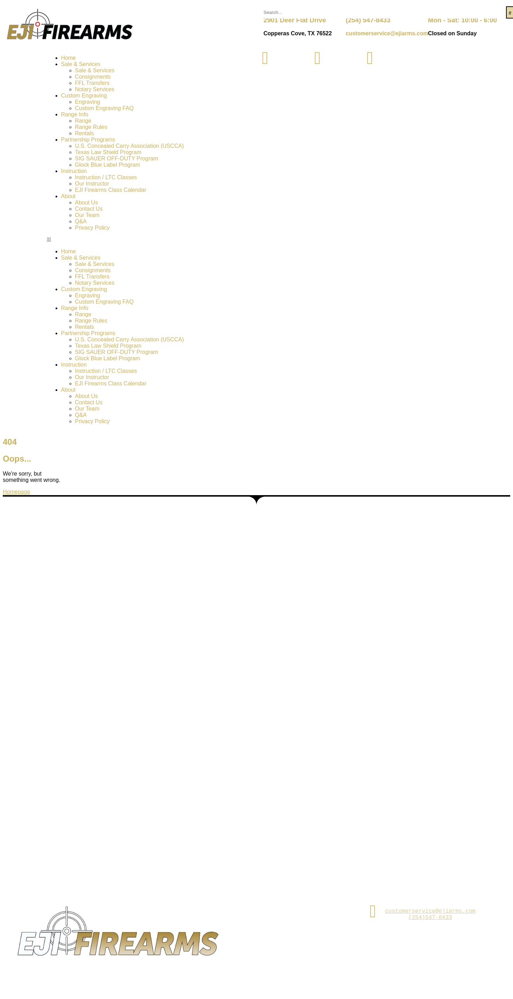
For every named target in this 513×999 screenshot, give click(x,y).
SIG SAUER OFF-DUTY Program (116, 158)
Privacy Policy (92, 228)
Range (83, 121)
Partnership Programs (88, 140)
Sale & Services (81, 64)
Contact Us (89, 209)
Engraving (87, 102)
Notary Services (95, 89)
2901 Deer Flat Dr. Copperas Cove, (291, 911)
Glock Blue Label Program (107, 165)
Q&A (81, 221)
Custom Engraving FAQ (104, 108)
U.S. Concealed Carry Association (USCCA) (129, 146)
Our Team (87, 215)
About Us (86, 202)
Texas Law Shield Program (108, 152)
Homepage (16, 492)
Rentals (84, 133)
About (68, 196)
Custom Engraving (84, 96)
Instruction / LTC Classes (106, 177)
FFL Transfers (92, 83)
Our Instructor (92, 184)
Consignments (93, 77)
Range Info (74, 114)
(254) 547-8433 (368, 20)
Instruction (74, 171)
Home (68, 58)
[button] (152, 240)
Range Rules (91, 127)
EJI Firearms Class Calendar (111, 190)
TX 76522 (291, 923)
